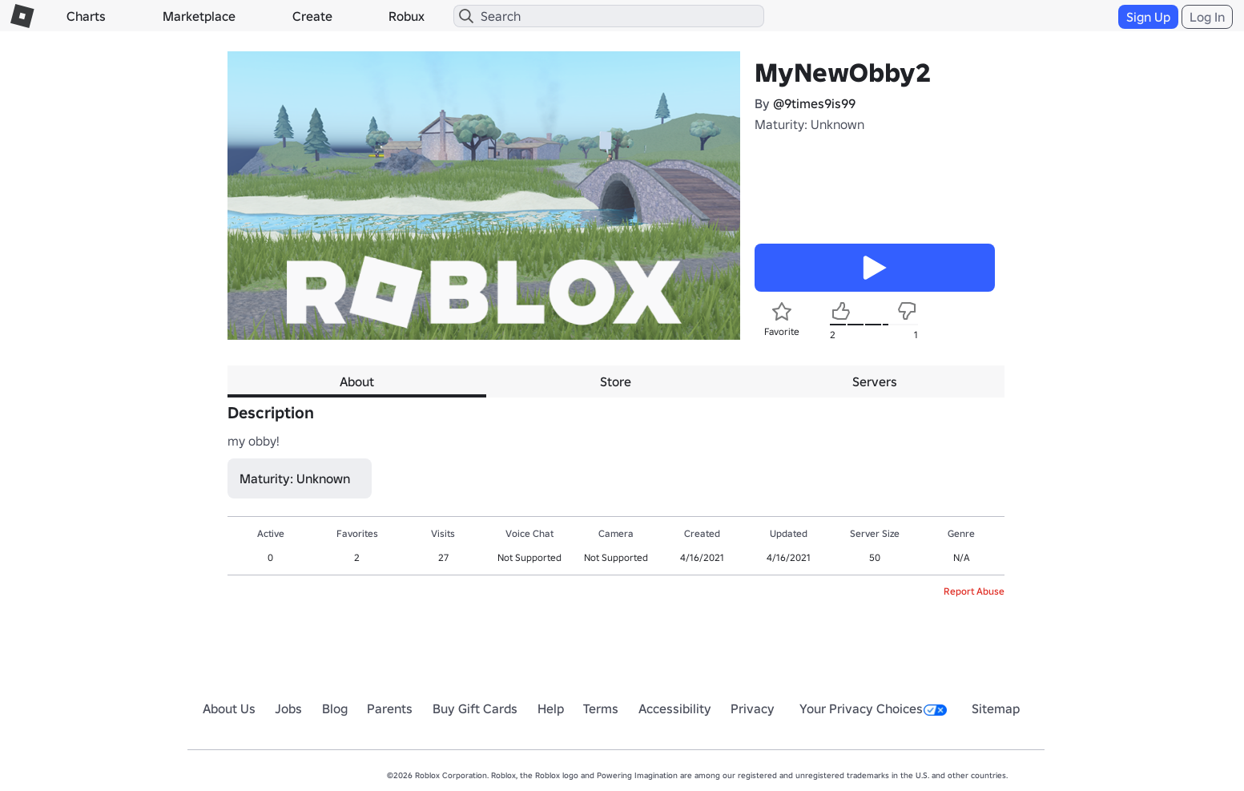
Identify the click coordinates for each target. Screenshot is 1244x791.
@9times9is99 (814, 103)
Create (312, 16)
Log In (1207, 17)
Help (550, 708)
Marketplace (199, 16)
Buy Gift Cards (475, 708)
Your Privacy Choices (873, 708)
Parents (390, 708)
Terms (600, 708)
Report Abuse (974, 591)
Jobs (288, 708)
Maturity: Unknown (809, 124)
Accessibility (674, 708)
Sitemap (996, 708)
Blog (335, 708)
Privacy (753, 708)
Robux (406, 16)
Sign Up (1148, 17)
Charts (86, 16)
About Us (229, 708)
